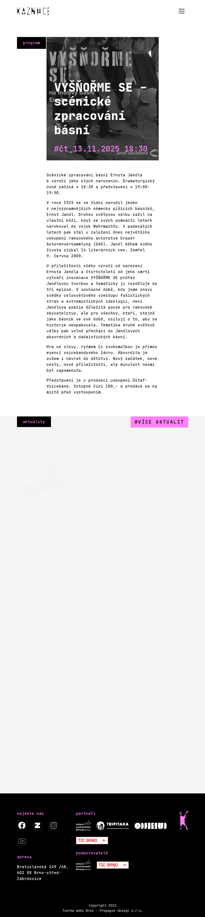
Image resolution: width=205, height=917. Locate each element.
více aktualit (161, 422)
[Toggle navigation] (181, 11)
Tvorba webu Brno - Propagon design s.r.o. (102, 910)
